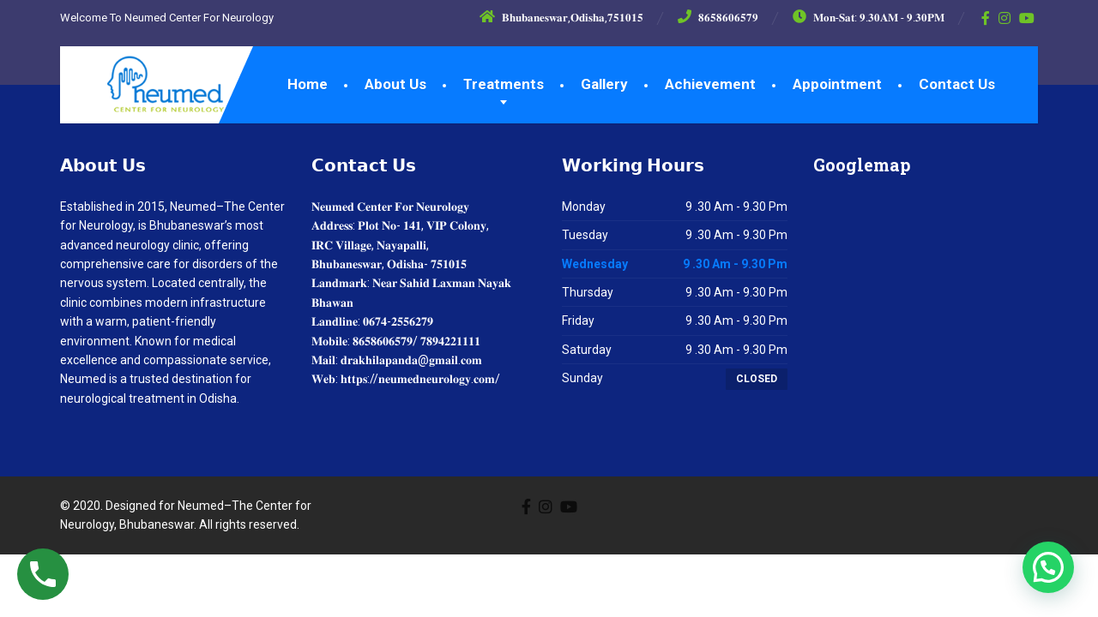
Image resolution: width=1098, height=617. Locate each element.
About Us (395, 84)
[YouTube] (1027, 18)
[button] (1048, 567)
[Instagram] (1005, 18)
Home (307, 84)
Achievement (710, 84)
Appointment (837, 84)
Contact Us (957, 84)
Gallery (604, 84)
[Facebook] (986, 18)
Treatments (503, 84)
